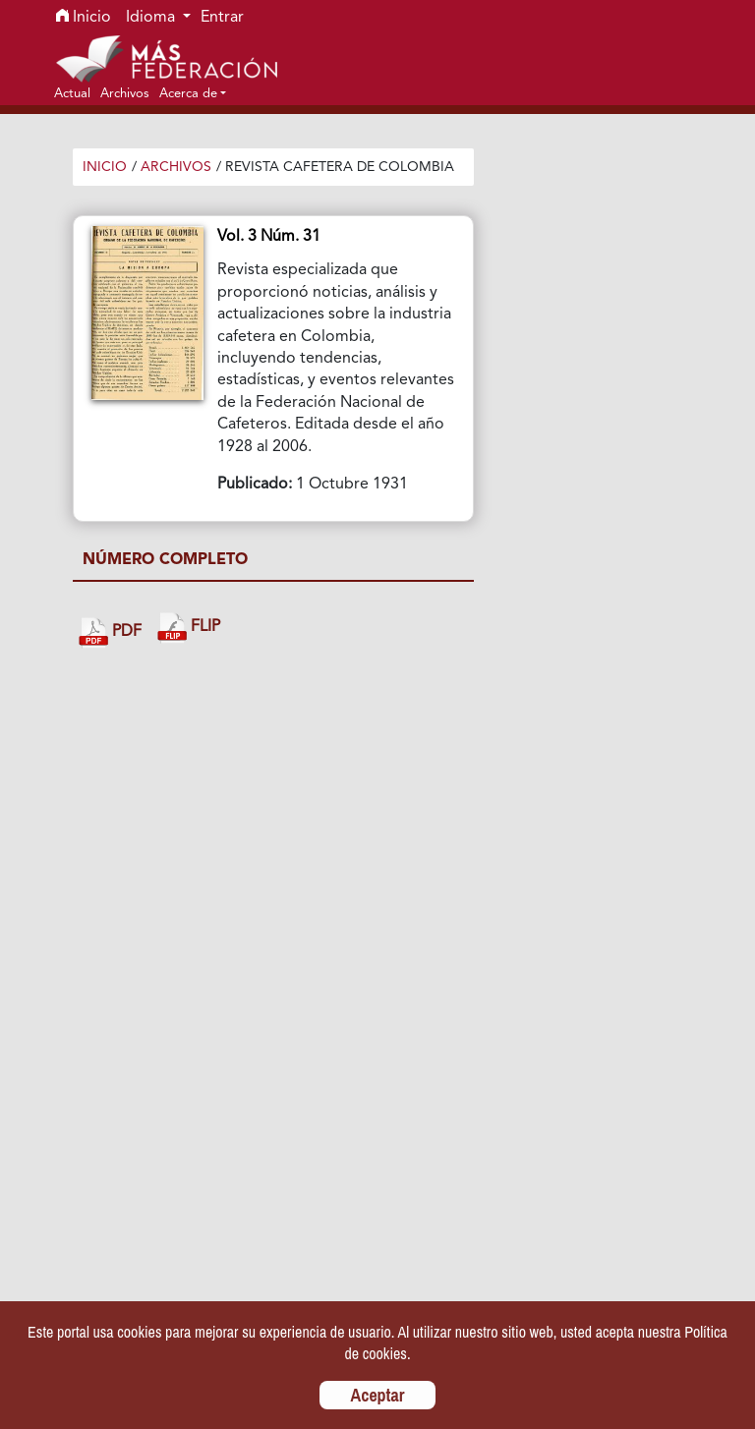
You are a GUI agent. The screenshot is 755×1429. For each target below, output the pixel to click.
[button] (192, 93)
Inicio (83, 18)
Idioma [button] (152, 18)
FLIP (188, 627)
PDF (110, 632)
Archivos (176, 167)
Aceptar (378, 1395)
